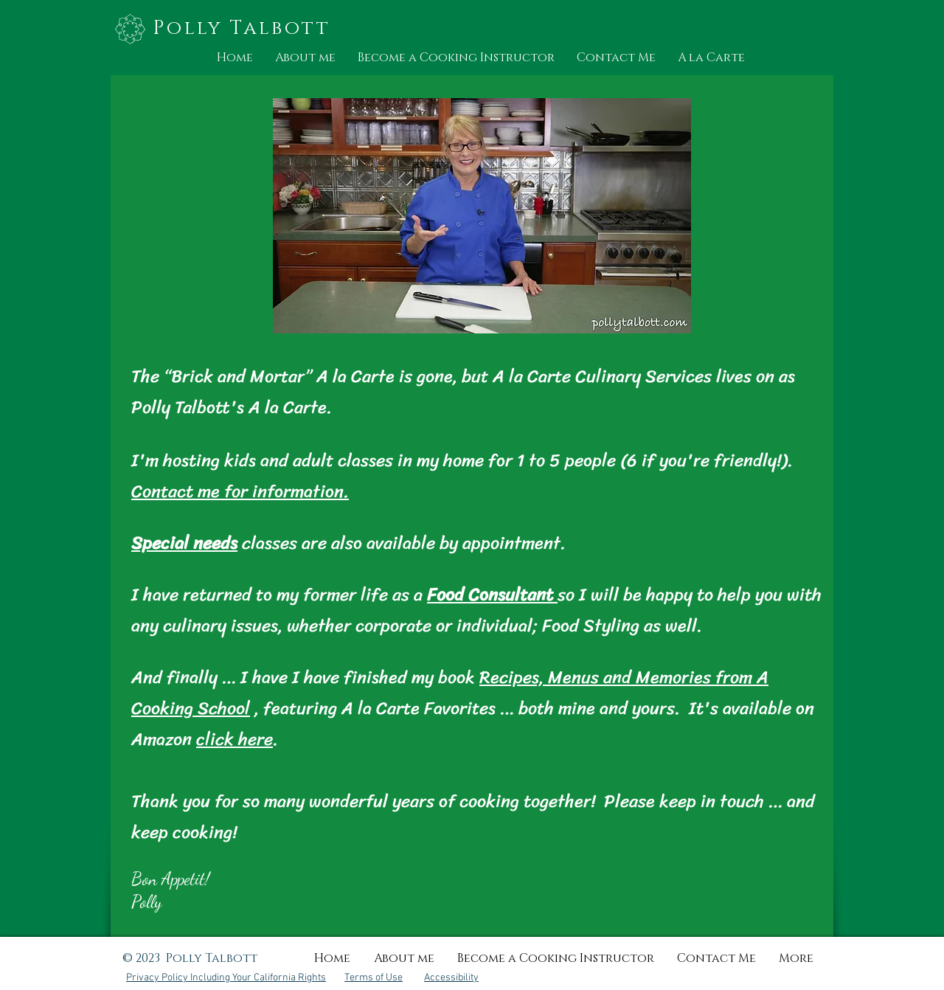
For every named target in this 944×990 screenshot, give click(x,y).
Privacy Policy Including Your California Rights (226, 978)
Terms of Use (373, 978)
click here (234, 739)
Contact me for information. (240, 491)
